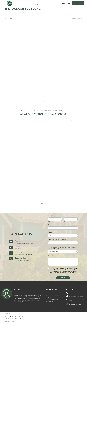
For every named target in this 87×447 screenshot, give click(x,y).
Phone (17, 247)
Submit (63, 278)
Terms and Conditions (10, 321)
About (36, 2)
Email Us (18, 252)
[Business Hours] (11, 258)
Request (50, 256)
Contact (48, 2)
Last (65, 221)
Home (23, 2)
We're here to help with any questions (23, 254)
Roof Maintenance (38, 4)
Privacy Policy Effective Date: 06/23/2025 (15, 316)
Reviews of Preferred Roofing (12, 18)
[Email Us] (11, 253)
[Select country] (49, 235)
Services (29, 2)
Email (50, 224)
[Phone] (11, 247)
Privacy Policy (8, 314)
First (49, 221)
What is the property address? (57, 239)
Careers (42, 2)
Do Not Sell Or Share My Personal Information (16, 319)
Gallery (53, 2)
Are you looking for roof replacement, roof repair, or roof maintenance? (62, 247)
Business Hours (21, 258)
